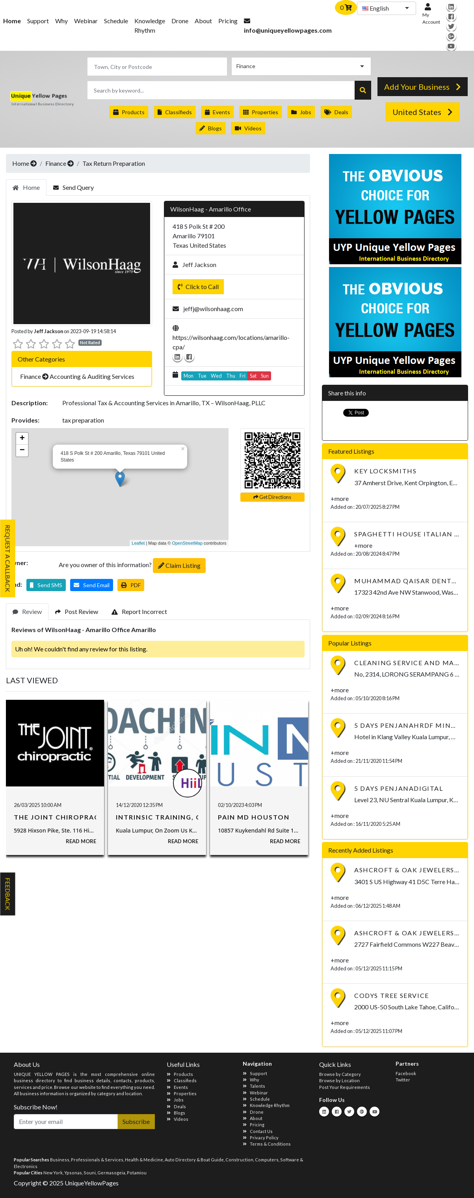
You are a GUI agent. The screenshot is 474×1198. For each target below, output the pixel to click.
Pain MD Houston (254, 817)
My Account (431, 14)
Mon (188, 376)
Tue (202, 376)
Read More (81, 841)
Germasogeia (111, 1172)
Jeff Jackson (48, 331)
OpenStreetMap (187, 543)
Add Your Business (422, 86)
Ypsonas (73, 1172)
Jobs (301, 112)
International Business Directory (45, 101)
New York (53, 1172)
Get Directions (272, 497)
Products (129, 112)
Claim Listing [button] (179, 565)
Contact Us (258, 1131)
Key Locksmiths (385, 471)
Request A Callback (8, 558)
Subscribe (136, 1121)
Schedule (116, 20)
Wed (216, 376)
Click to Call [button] (198, 286)
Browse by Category (340, 1074)
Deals (336, 112)
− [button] (22, 450)
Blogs (210, 128)
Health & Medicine (144, 1159)
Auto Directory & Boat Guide (194, 1159)
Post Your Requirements (344, 1087)
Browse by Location (339, 1080)
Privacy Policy (261, 1137)
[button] (46, 585)
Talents (254, 1086)
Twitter (403, 1079)
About (203, 20)
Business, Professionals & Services (86, 1159)
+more (340, 498)
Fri (242, 376)
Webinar (86, 20)
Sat (253, 376)
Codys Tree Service (391, 995)
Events (217, 112)
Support (38, 20)
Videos (248, 128)
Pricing (228, 20)
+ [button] (22, 439)
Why (61, 20)
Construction (239, 1159)
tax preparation (83, 420)
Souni (90, 1172)
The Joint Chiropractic (63, 817)
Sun (265, 376)
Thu (230, 376)
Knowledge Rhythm (149, 25)
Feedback (8, 894)
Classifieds (175, 112)
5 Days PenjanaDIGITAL (398, 788)
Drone (179, 20)
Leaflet (138, 543)
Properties (260, 112)
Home (20, 163)
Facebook (406, 1073)
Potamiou (137, 1172)
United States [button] (422, 112)
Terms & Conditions (267, 1143)
